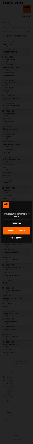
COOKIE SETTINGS (16, 238)
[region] (16, 222)
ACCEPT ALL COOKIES (16, 231)
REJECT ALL (16, 223)
